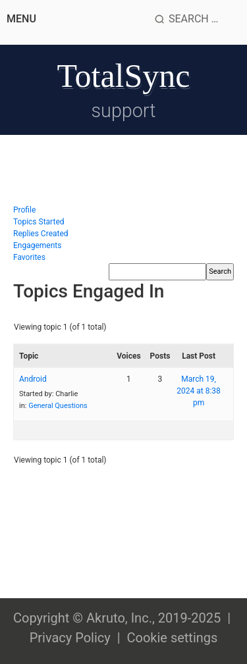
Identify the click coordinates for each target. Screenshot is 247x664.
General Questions (58, 405)
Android (33, 379)
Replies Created (41, 233)
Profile (24, 210)
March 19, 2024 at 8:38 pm (199, 390)
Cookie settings (171, 638)
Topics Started (39, 221)
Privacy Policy (70, 638)
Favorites (29, 257)
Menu (21, 19)
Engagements (37, 245)
